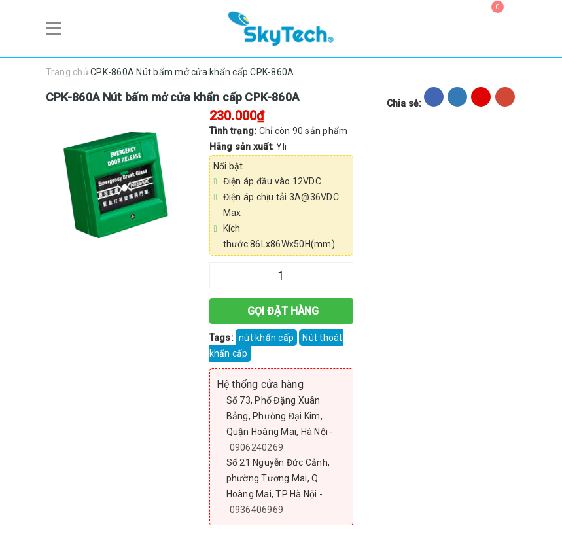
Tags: (222, 336)
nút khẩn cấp (266, 336)
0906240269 (257, 446)
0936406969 (257, 508)
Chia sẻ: (404, 102)
